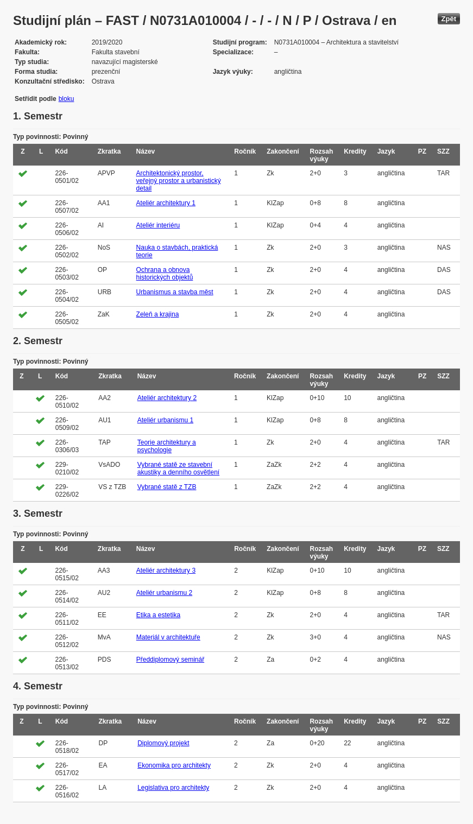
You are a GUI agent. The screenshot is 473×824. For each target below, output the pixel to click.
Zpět (449, 19)
